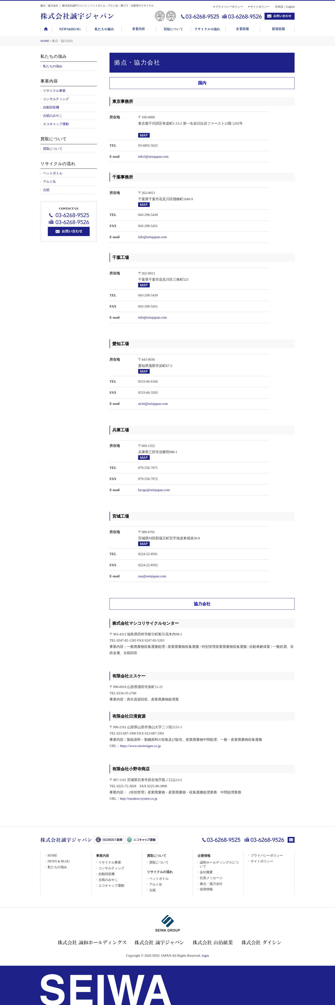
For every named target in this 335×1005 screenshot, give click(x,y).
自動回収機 (51, 107)
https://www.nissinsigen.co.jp (140, 746)
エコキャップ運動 (56, 124)
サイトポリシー (260, 6)
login (205, 955)
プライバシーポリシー (229, 6)
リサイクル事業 (54, 90)
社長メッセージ (211, 878)
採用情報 (206, 889)
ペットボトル (52, 173)
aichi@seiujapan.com (153, 404)
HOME (44, 41)
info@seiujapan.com (152, 237)
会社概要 (206, 872)
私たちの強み (52, 66)
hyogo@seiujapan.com (154, 490)
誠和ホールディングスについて (219, 864)
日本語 (279, 6)
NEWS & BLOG (59, 861)
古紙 (46, 190)
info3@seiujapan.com (153, 156)
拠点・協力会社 (211, 883)
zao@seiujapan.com (152, 576)
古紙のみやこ (52, 115)
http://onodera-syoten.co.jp (138, 798)
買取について (52, 149)
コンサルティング (56, 99)
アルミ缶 (49, 181)
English (290, 6)
